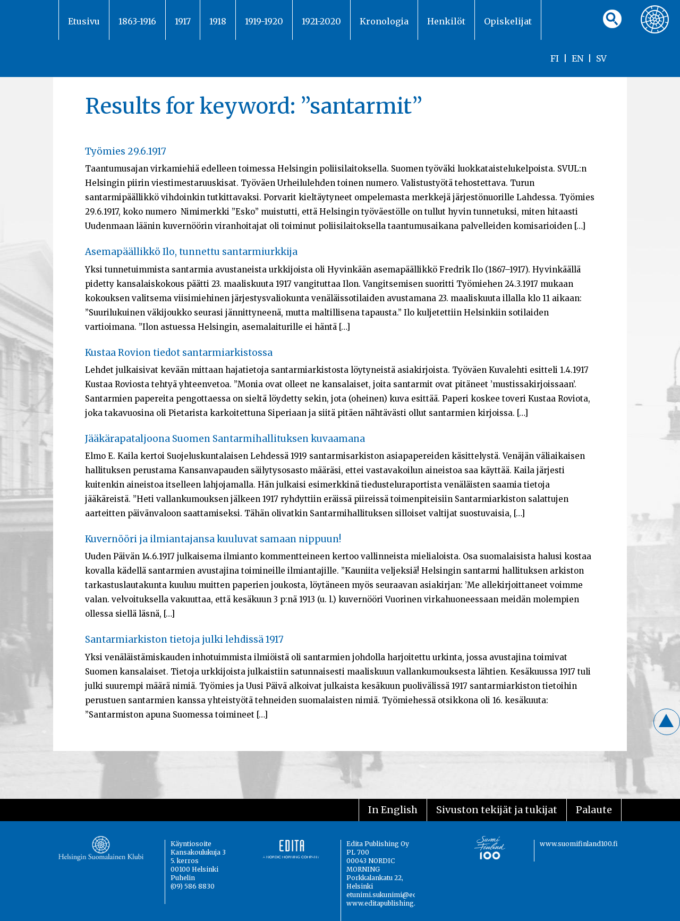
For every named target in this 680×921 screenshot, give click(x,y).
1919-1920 (264, 21)
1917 (183, 21)
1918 (217, 21)
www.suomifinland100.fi (579, 844)
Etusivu (84, 21)
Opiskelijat (508, 21)
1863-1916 (137, 21)
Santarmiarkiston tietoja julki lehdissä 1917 (184, 639)
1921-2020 (321, 21)
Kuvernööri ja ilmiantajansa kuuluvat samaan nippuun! (213, 539)
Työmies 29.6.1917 (125, 151)
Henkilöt (446, 21)
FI (554, 58)
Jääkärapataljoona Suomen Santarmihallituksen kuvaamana (225, 439)
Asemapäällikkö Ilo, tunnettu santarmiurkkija (191, 252)
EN (577, 58)
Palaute (594, 810)
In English (393, 810)
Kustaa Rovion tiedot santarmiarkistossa (179, 353)
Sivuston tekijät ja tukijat (496, 810)
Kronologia (384, 21)
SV (601, 58)
